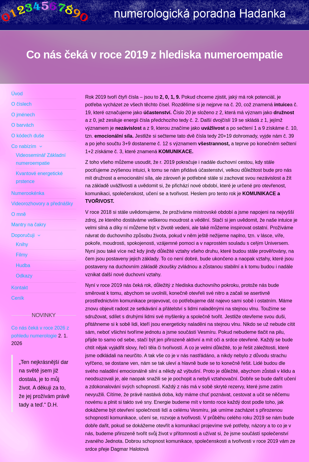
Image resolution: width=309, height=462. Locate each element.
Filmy (21, 254)
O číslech (21, 104)
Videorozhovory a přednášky (42, 203)
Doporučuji (22, 235)
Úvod (17, 93)
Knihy (22, 244)
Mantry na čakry (28, 224)
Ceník (17, 298)
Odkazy (24, 275)
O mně (18, 214)
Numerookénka (27, 193)
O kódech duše (27, 135)
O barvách (22, 125)
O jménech (23, 114)
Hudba (23, 265)
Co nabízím (23, 146)
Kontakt (19, 287)
